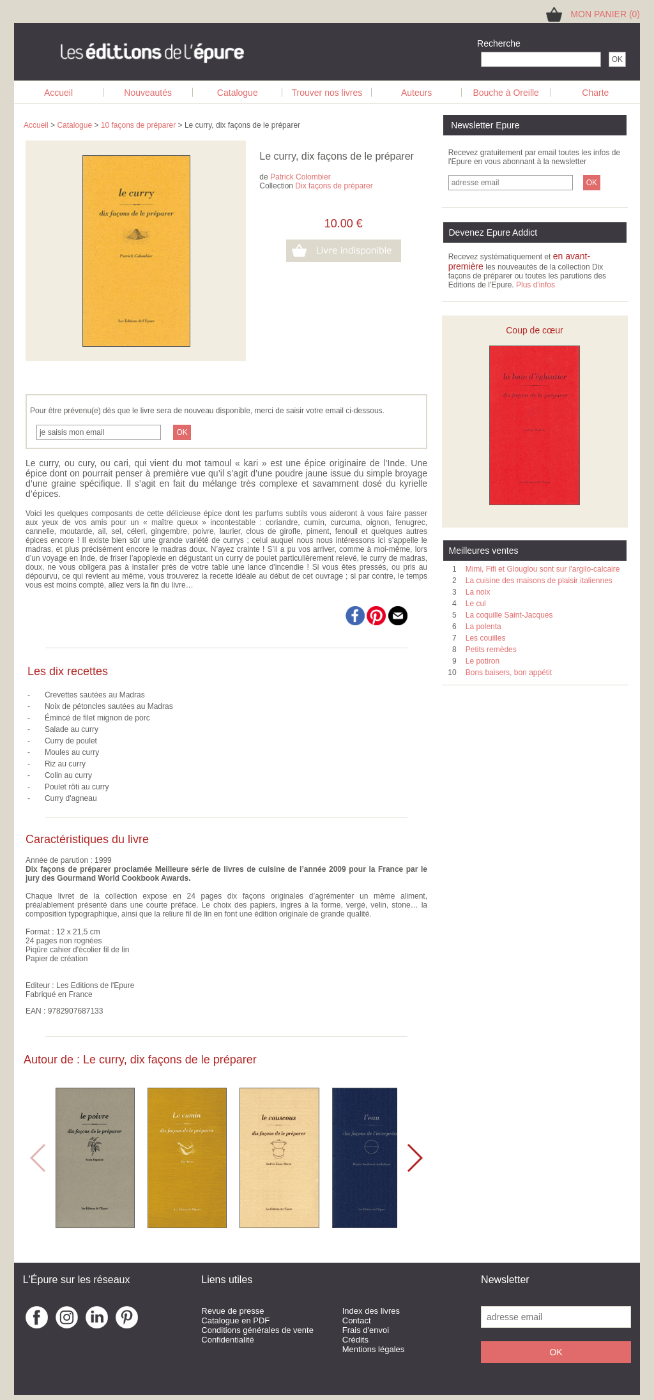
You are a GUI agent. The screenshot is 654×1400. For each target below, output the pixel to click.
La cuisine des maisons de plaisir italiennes (539, 580)
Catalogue (237, 93)
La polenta (483, 626)
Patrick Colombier (300, 176)
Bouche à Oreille (506, 93)
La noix (478, 592)
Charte (595, 93)
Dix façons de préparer (333, 185)
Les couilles (486, 638)
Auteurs (416, 93)
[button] (414, 1158)
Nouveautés (148, 93)
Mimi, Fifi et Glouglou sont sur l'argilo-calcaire (543, 569)
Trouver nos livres (327, 93)
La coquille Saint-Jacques (509, 615)
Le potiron (482, 661)
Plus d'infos (535, 284)
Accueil (58, 93)
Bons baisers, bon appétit (509, 672)
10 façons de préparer (138, 125)
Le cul (476, 603)
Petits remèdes (491, 649)
